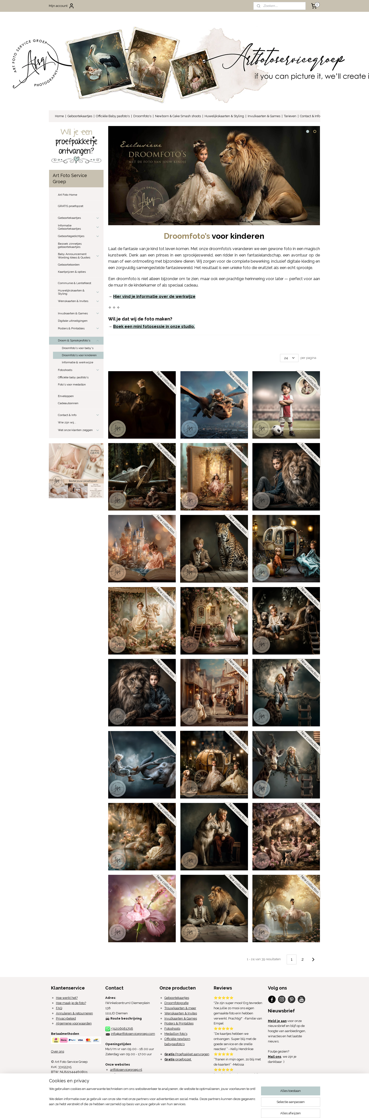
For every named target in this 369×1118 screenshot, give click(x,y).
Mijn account (61, 6)
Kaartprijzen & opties (72, 271)
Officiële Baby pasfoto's (113, 116)
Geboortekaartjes (80, 116)
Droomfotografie (176, 1003)
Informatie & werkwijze (77, 362)
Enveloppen (66, 396)
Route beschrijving (126, 1018)
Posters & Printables (79, 328)
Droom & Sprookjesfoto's (79, 341)
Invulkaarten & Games (264, 116)
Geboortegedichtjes (79, 236)
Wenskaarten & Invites (79, 301)
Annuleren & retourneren (74, 1013)
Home (59, 116)
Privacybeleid (66, 1018)
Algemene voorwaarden (74, 1023)
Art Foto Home (67, 194)
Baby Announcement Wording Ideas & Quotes (79, 255)
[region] (152, 1099)
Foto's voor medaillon (72, 384)
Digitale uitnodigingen (73, 320)
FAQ (59, 1008)
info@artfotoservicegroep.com (133, 1034)
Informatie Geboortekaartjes (79, 227)
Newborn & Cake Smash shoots (178, 116)
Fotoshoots (79, 370)
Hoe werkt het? (67, 998)
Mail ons (274, 1056)
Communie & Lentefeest (74, 283)
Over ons (57, 1051)
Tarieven (290, 116)
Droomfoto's (142, 116)
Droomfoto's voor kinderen (79, 355)
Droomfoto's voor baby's (77, 348)
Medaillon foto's (175, 1034)
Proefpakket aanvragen (186, 1054)
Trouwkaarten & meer (180, 1008)
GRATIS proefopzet (70, 206)
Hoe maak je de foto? (71, 1003)
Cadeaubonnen (68, 403)
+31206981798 (122, 1028)
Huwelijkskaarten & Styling (224, 116)
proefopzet (178, 1059)
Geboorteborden (69, 264)
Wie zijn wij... (67, 422)
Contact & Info (310, 116)
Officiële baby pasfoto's (73, 377)
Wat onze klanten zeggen (79, 430)
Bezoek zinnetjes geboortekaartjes (70, 245)
